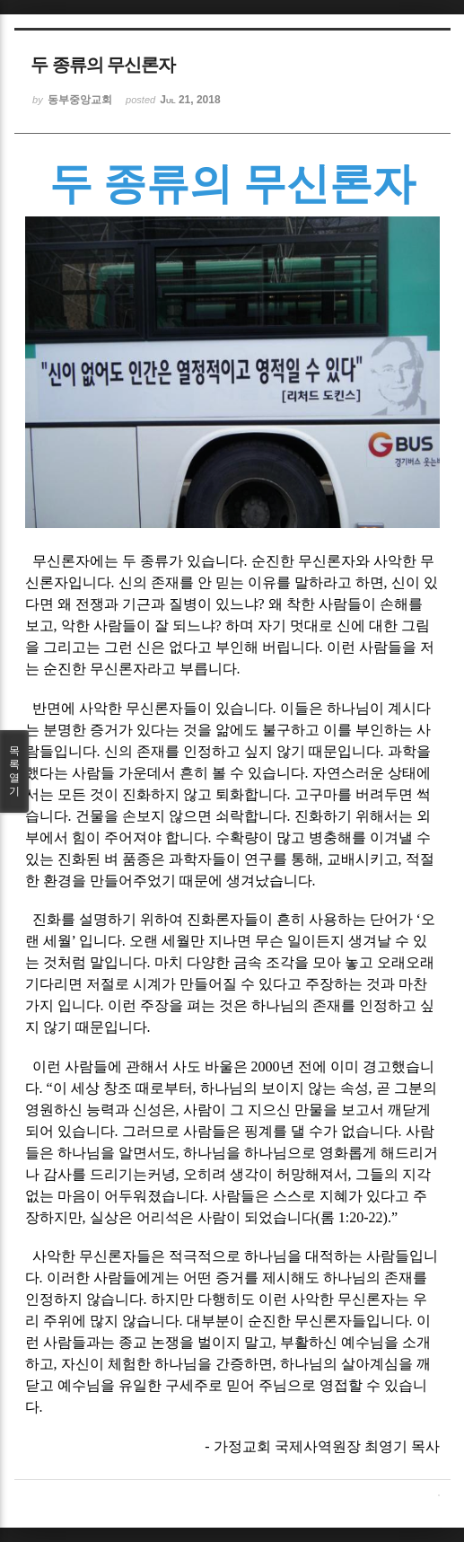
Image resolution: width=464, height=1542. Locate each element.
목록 (14, 771)
